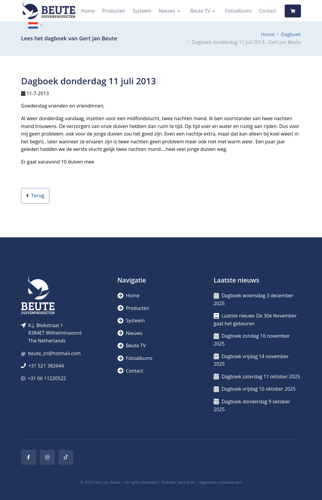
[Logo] (48, 11)
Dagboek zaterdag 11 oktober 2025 (257, 376)
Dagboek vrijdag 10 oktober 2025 (255, 389)
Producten (113, 11)
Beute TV (200, 11)
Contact (267, 11)
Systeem (141, 11)
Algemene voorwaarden (220, 482)
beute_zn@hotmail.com (54, 353)
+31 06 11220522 (47, 378)
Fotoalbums (238, 11)
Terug (35, 195)
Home (87, 11)
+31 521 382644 (46, 365)
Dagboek (291, 34)
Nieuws (167, 11)
